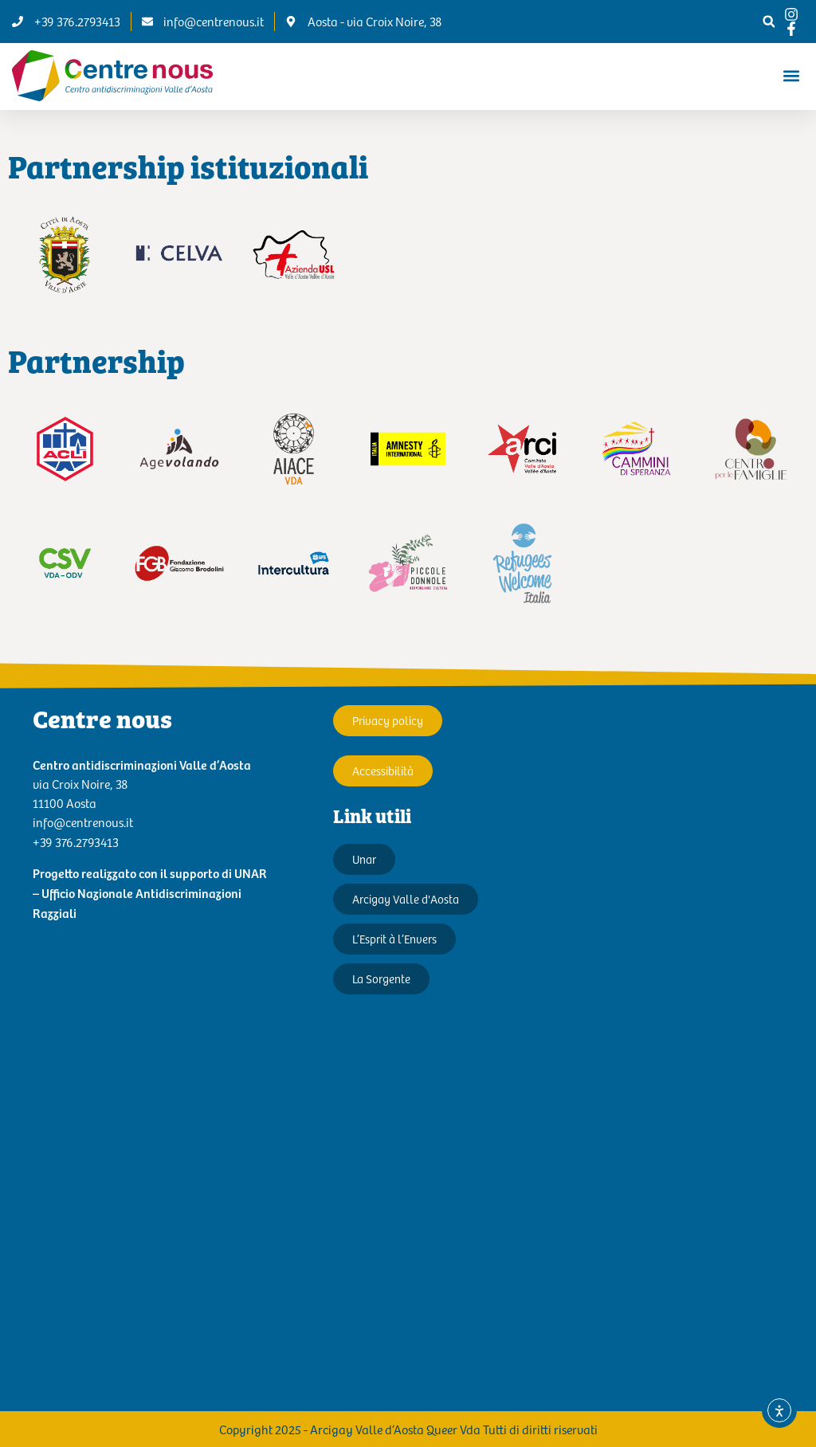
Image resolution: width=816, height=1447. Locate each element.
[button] (768, 22)
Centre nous (102, 718)
